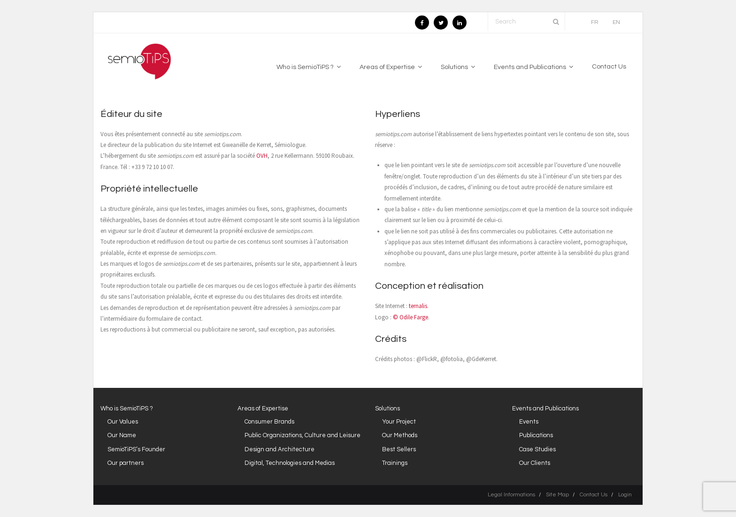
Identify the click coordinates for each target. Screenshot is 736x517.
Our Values (122, 421)
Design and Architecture (279, 449)
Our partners (125, 463)
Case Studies (537, 449)
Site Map (557, 495)
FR (594, 22)
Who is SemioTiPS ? (126, 408)
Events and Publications (545, 408)
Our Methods (399, 435)
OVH (262, 156)
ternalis (418, 306)
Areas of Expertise (263, 408)
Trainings (394, 463)
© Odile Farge (410, 317)
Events (528, 421)
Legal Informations (511, 495)
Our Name (121, 435)
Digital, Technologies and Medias (290, 463)
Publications (536, 435)
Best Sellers (399, 449)
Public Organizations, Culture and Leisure (302, 435)
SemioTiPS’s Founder (136, 449)
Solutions (387, 408)
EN (616, 22)
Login (625, 495)
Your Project (399, 421)
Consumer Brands (269, 421)
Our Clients (534, 463)
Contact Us (593, 495)
